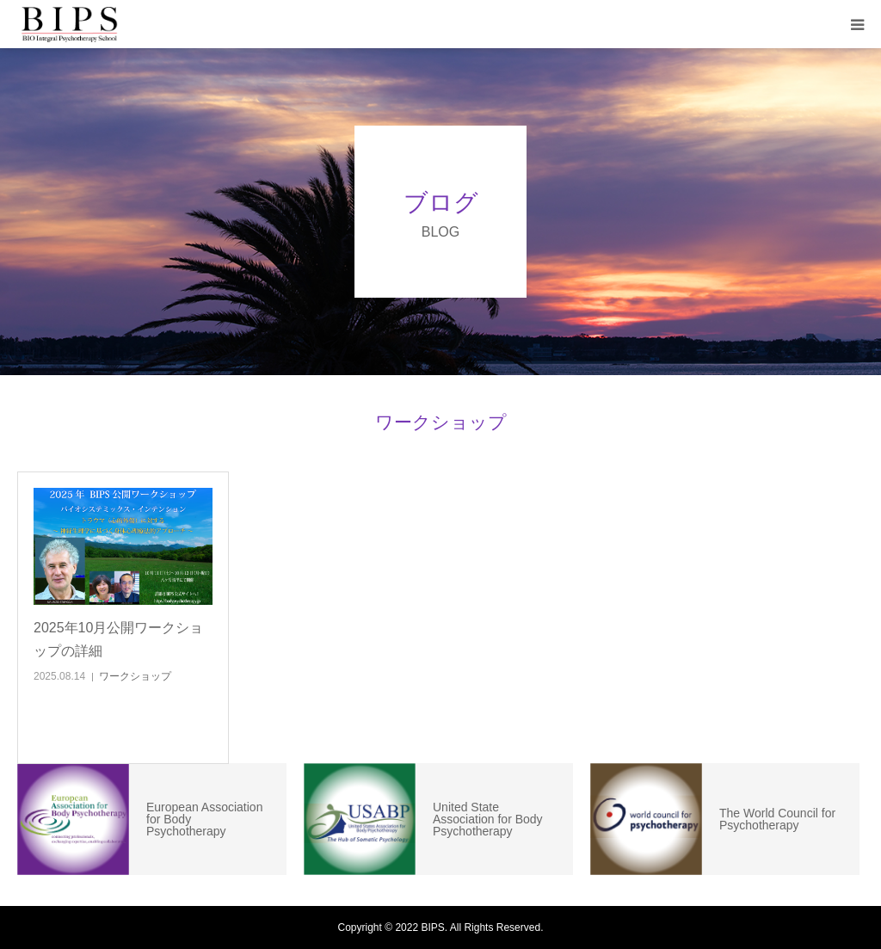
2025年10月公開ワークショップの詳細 (118, 639)
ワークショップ (135, 676)
